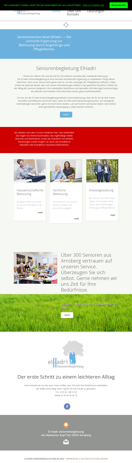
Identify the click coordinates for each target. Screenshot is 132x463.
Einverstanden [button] (119, 5)
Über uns (74, 10)
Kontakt (73, 14)
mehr (66, 114)
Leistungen (95, 10)
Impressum (72, 454)
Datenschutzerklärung (94, 454)
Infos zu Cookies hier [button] (93, 5)
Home (56, 11)
